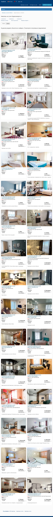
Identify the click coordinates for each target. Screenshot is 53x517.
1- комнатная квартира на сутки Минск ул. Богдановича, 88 (34, 138)
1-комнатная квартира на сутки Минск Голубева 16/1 (34, 317)
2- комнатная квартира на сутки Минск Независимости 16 (8, 169)
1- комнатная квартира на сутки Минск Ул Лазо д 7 (34, 197)
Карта (8, 23)
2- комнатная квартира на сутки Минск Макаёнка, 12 (34, 406)
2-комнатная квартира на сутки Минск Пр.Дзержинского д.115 (8, 377)
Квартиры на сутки (24, 4)
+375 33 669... (47, 500)
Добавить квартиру (47, 4)
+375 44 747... (21, 264)
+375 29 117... (21, 146)
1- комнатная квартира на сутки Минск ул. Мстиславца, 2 (34, 375)
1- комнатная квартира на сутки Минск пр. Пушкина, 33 (8, 226)
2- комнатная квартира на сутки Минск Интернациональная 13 (8, 197)
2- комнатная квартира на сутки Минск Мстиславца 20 (8, 286)
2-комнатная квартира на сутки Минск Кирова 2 (34, 110)
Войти (40, 4)
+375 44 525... (47, 175)
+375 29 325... (21, 115)
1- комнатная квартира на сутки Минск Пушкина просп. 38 (8, 80)
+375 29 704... (47, 116)
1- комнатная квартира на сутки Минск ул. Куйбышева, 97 (8, 464)
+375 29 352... (21, 322)
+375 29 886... (21, 57)
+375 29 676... (47, 145)
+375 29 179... (21, 86)
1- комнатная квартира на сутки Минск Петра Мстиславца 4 (34, 80)
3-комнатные (19, 18)
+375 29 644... (47, 441)
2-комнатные (11, 18)
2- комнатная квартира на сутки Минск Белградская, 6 (34, 256)
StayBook (3, 1)
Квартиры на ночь (19, 511)
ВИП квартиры (12, 511)
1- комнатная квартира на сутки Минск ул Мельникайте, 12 (8, 494)
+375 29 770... (47, 323)
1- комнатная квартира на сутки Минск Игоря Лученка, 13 (8, 315)
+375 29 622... (21, 500)
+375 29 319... (47, 264)
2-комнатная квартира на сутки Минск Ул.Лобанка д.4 (8, 435)
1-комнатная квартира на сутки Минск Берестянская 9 (8, 140)
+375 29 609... (21, 293)
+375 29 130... (21, 232)
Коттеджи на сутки (33, 4)
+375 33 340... (47, 472)
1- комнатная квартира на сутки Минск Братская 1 (34, 49)
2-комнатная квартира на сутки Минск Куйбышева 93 (34, 465)
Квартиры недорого (24, 20)
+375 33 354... (21, 204)
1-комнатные (3, 18)
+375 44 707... (47, 234)
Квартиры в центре (4, 20)
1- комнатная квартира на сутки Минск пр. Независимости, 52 (8, 406)
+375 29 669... (47, 86)
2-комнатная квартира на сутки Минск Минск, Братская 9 (8, 51)
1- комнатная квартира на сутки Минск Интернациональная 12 (34, 494)
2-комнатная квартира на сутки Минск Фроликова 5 (34, 228)
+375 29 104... (21, 383)
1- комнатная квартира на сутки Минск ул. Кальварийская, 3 (34, 169)
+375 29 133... (47, 353)
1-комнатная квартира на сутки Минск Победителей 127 (8, 258)
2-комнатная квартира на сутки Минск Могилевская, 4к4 (8, 347)
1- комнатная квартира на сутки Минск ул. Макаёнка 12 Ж (34, 434)
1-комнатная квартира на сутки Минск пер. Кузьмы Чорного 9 (34, 347)
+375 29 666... (21, 173)
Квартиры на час (28, 511)
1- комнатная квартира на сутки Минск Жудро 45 (8, 108)
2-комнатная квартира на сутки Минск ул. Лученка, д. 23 (34, 286)
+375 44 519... (47, 56)
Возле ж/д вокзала (14, 20)
